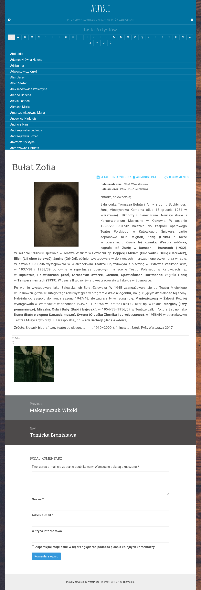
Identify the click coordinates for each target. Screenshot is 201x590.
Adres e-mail (42, 515)
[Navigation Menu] (192, 20)
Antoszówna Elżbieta (24, 148)
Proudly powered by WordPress (83, 582)
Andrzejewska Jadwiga (26, 130)
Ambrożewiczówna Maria (27, 113)
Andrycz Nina (19, 124)
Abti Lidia (16, 54)
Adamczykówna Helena (26, 60)
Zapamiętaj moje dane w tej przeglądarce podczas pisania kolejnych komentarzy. (95, 547)
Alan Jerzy (17, 77)
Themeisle (128, 582)
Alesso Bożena (20, 95)
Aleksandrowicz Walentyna (28, 89)
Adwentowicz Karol (23, 71)
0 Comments (179, 177)
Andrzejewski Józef (24, 136)
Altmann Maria (20, 107)
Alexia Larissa (20, 101)
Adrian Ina (17, 65)
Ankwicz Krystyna (22, 142)
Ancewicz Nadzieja (23, 118)
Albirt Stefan (18, 83)
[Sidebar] (9, 20)
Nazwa (38, 499)
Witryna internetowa (47, 531)
